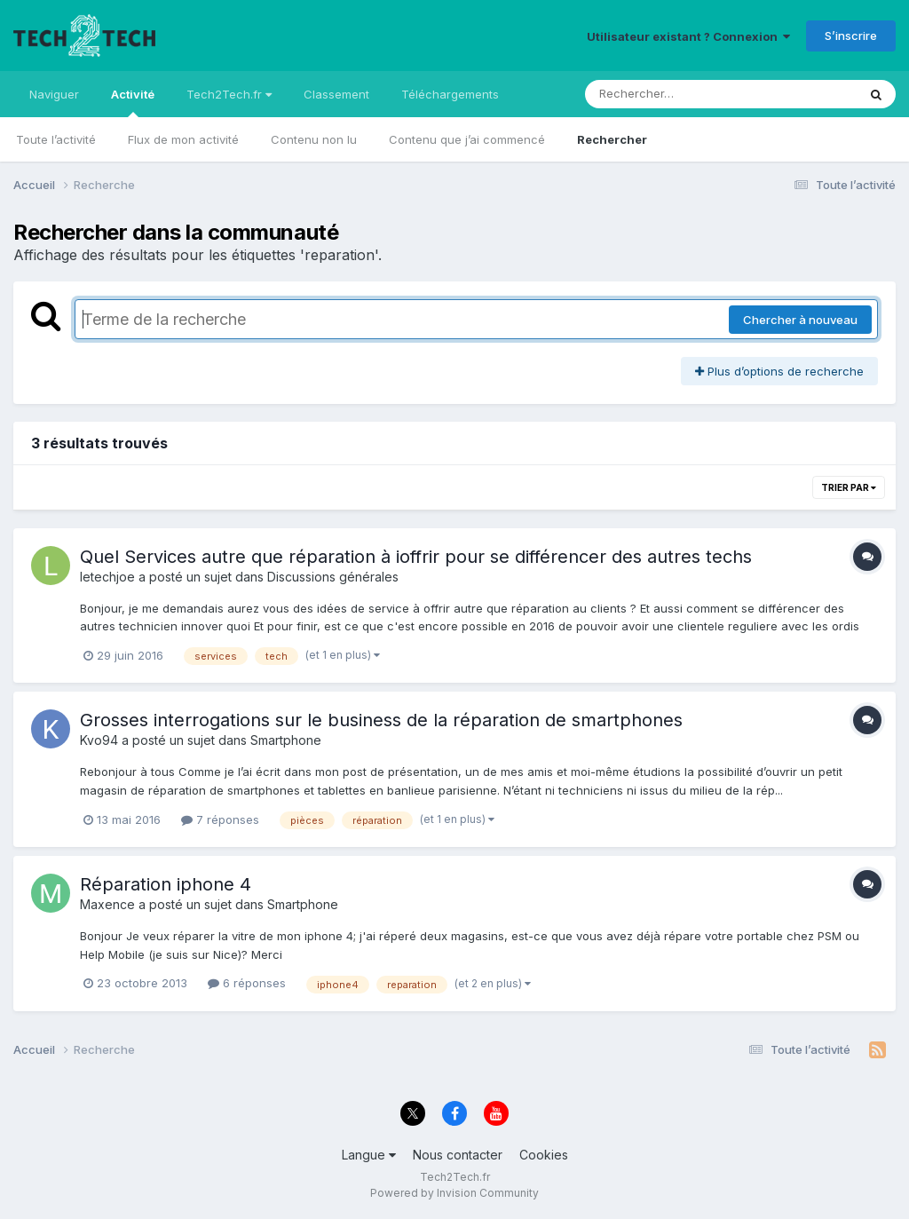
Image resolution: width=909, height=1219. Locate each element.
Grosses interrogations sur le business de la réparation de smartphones (381, 720)
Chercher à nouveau (800, 320)
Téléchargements (450, 94)
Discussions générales (333, 576)
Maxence (107, 904)
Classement (336, 94)
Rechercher (612, 139)
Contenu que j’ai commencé (467, 139)
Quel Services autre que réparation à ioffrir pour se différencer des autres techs (416, 556)
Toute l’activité (56, 139)
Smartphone (285, 740)
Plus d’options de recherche (779, 371)
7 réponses (220, 819)
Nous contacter (457, 1154)
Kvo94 (99, 740)
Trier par (848, 487)
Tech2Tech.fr (229, 94)
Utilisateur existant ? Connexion (688, 36)
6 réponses (247, 983)
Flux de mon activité (183, 139)
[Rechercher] (670, 94)
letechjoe (107, 576)
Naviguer (54, 94)
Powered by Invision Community (454, 1192)
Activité (132, 102)
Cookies (543, 1154)
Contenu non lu (314, 139)
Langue (369, 1154)
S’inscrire (851, 35)
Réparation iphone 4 (165, 884)
